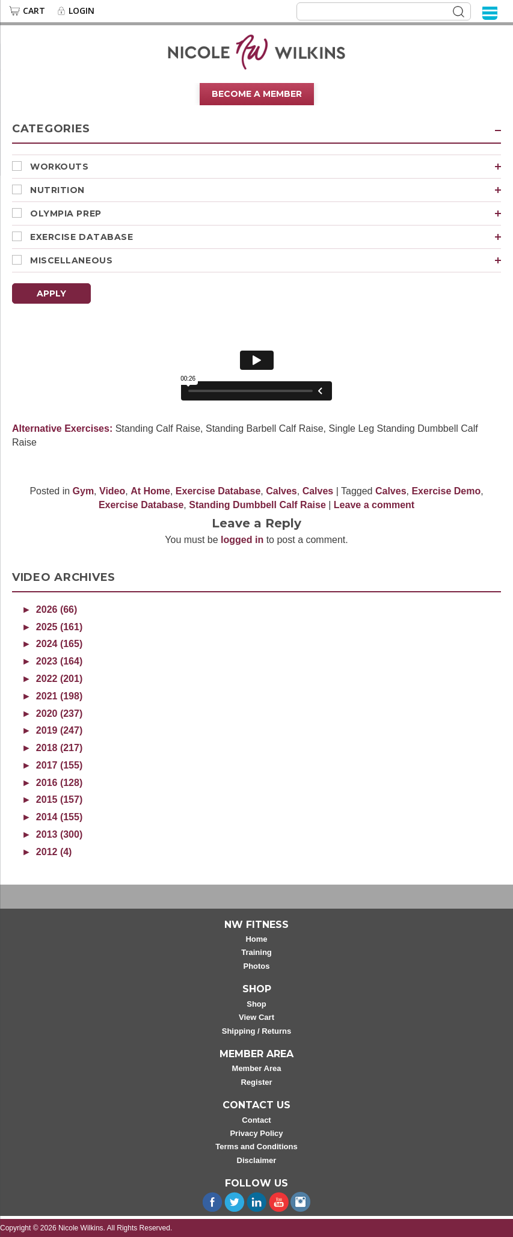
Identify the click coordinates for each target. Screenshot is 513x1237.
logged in (242, 540)
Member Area (256, 1068)
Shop (256, 1003)
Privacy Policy (256, 1133)
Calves (281, 491)
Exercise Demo (446, 491)
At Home (150, 491)
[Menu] (489, 12)
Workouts (265, 166)
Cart (34, 11)
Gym (83, 491)
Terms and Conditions (256, 1146)
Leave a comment (374, 505)
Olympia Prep (265, 213)
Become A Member (257, 93)
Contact (256, 1120)
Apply (51, 293)
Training (256, 952)
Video (112, 491)
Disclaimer (257, 1160)
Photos (256, 966)
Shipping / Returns (257, 1031)
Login (81, 11)
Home (256, 939)
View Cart (256, 1017)
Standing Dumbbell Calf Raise (257, 505)
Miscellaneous (265, 260)
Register (256, 1082)
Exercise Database (265, 237)
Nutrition (265, 190)
